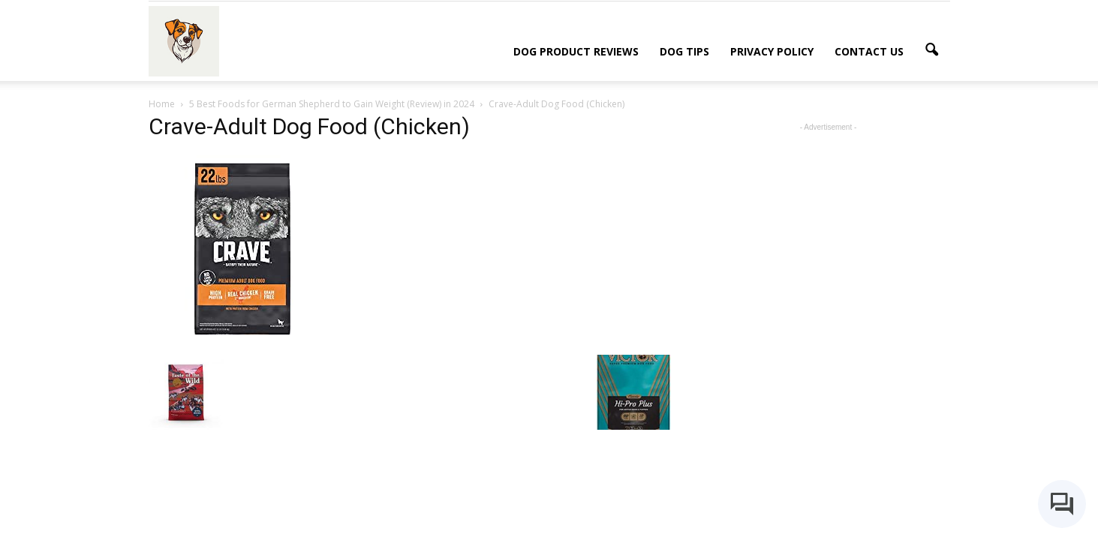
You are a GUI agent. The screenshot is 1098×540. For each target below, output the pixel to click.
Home (162, 104)
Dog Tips (684, 51)
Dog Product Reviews (576, 51)
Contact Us (869, 51)
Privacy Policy (772, 51)
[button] (932, 50)
